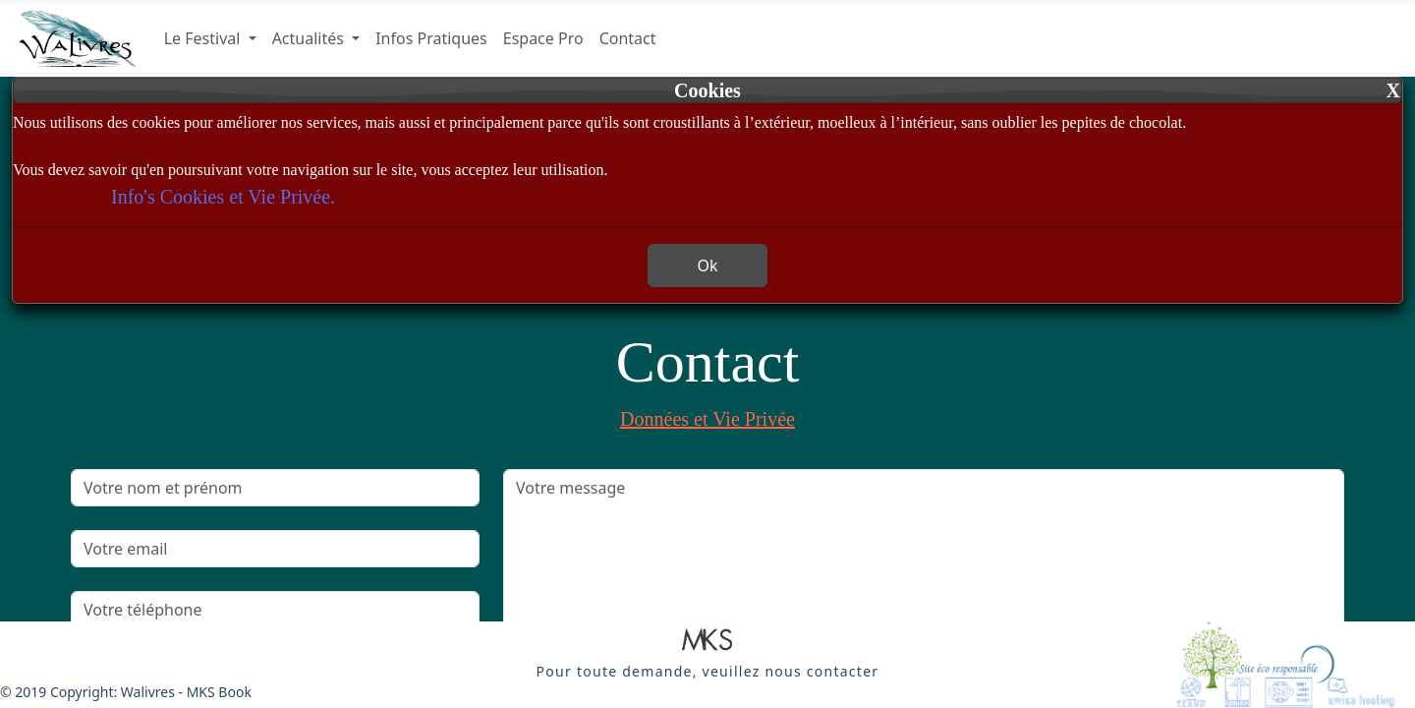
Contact (627, 38)
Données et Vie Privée (707, 419)
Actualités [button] (310, 38)
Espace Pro (543, 38)
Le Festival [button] (204, 38)
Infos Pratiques (431, 38)
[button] (707, 641)
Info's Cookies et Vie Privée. (223, 196)
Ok (707, 265)
